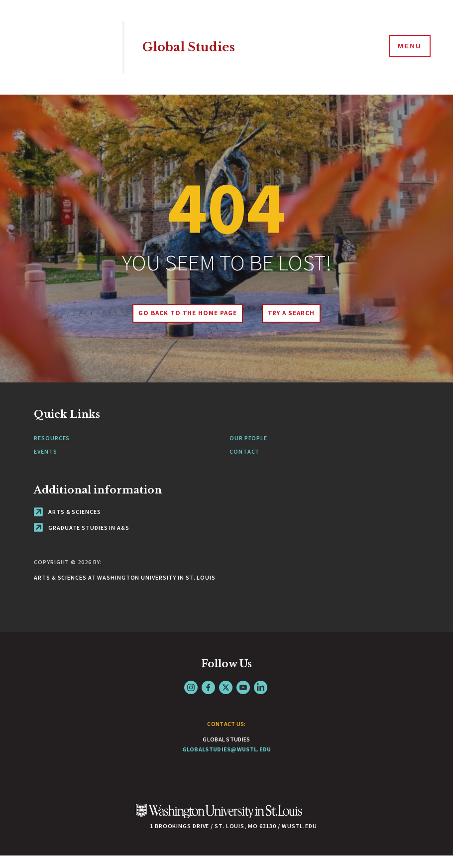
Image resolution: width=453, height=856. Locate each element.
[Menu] (408, 47)
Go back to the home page (186, 313)
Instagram (191, 687)
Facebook (208, 687)
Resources (52, 438)
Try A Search (292, 313)
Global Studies (191, 47)
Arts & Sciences (67, 511)
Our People (248, 438)
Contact (244, 451)
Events (45, 451)
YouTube (243, 687)
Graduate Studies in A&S (81, 527)
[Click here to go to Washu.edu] (219, 816)
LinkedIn (260, 687)
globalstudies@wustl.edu (226, 749)
